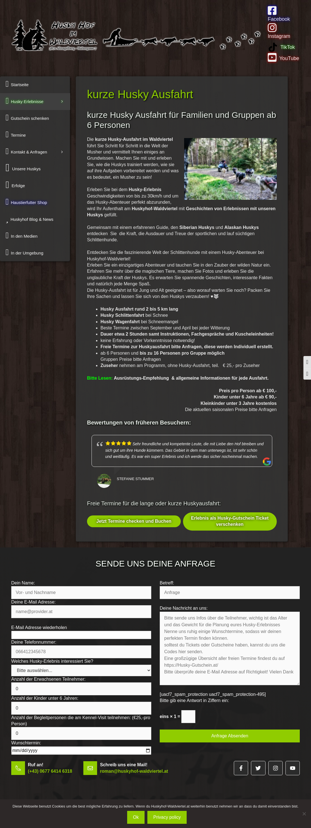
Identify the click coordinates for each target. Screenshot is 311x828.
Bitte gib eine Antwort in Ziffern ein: (194, 700)
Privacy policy (167, 817)
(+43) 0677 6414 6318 (50, 771)
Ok (136, 817)
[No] (304, 813)
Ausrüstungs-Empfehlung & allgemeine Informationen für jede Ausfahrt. (178, 378)
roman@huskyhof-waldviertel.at (134, 771)
